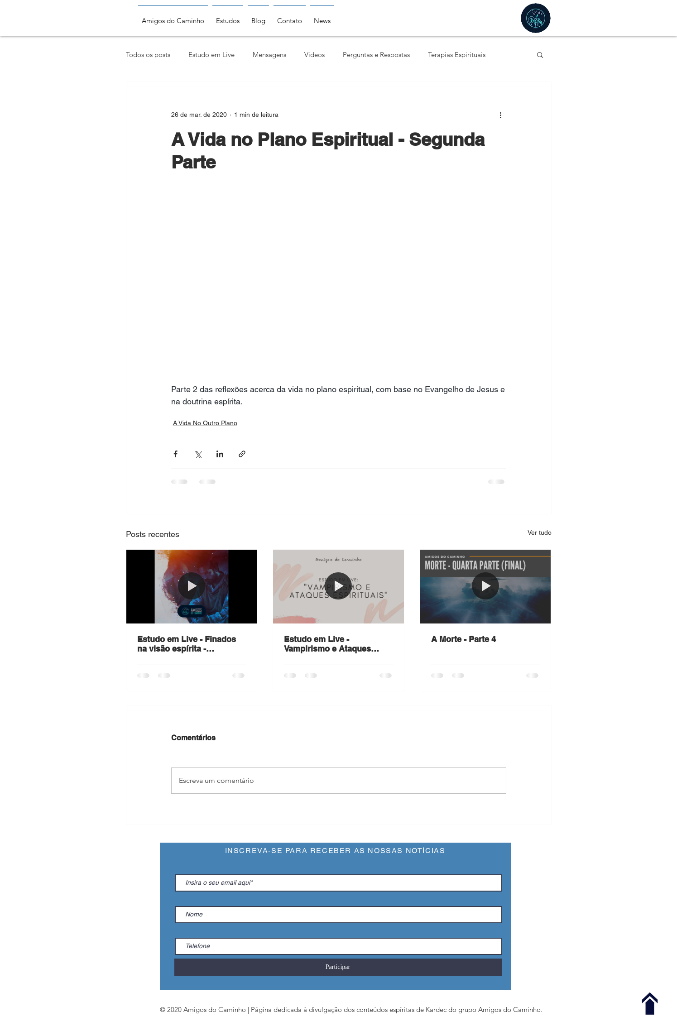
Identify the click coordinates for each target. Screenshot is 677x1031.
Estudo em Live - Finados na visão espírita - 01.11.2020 (186, 643)
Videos (314, 54)
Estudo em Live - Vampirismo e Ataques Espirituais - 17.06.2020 (329, 643)
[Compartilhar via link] (242, 454)
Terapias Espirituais (456, 54)
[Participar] (338, 967)
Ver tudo (540, 532)
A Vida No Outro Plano (205, 423)
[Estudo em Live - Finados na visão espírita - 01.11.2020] (191, 586)
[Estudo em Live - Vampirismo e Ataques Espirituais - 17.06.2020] (338, 586)
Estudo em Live (211, 54)
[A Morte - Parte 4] (485, 586)
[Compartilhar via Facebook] (175, 454)
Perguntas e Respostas (376, 54)
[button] (540, 54)
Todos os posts (148, 54)
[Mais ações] (500, 114)
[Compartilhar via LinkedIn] (220, 454)
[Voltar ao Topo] (649, 1003)
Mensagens (269, 54)
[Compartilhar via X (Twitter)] (197, 454)
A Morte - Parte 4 (463, 639)
